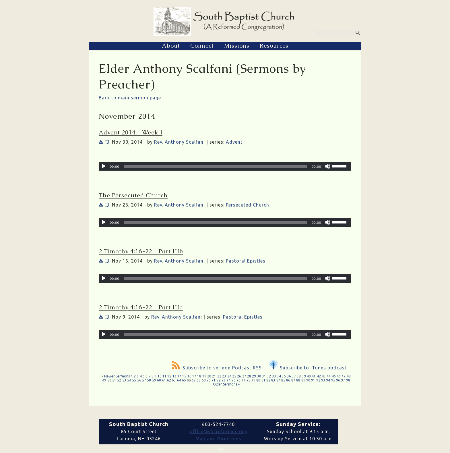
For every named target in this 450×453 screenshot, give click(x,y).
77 (243, 380)
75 (234, 380)
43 (324, 376)
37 (294, 376)
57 (144, 380)
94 (328, 380)
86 (288, 380)
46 (339, 376)
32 (269, 376)
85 (283, 380)
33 (274, 376)
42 (319, 376)
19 (204, 376)
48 (349, 376)
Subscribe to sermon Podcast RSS (217, 367)
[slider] (215, 166)
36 (289, 376)
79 (253, 380)
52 (119, 380)
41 (314, 376)
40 (309, 376)
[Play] (103, 166)
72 (219, 380)
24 (229, 376)
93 (323, 380)
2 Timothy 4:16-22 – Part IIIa (141, 307)
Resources (274, 45)
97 (343, 380)
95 (333, 380)
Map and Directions (218, 438)
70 (209, 380)
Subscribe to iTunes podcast (308, 367)
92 (318, 380)
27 (244, 376)
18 (199, 376)
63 (174, 380)
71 (214, 380)
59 (154, 380)
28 (249, 376)
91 (313, 380)
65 (184, 380)
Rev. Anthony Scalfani (179, 141)
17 (194, 376)
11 (164, 376)
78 (249, 380)
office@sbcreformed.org (218, 431)
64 (179, 380)
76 (238, 380)
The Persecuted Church (133, 195)
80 (258, 380)
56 (139, 380)
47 (344, 376)
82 (268, 380)
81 (263, 380)
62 (169, 380)
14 (179, 376)
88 (298, 380)
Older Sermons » (226, 384)
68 (199, 380)
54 (129, 380)
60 (159, 380)
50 (109, 380)
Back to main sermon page (130, 97)
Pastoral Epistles (245, 260)
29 (254, 376)
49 (104, 380)
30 (259, 376)
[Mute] (327, 166)
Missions (236, 45)
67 (194, 380)
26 (239, 376)
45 (334, 376)
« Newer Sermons (116, 376)
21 (214, 376)
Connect (202, 45)
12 (169, 376)
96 (338, 380)
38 (299, 376)
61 (164, 380)
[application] (225, 166)
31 (264, 376)
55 (134, 380)
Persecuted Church (247, 204)
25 (234, 376)
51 (114, 380)
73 (224, 380)
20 (209, 376)
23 (224, 376)
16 (189, 376)
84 (278, 380)
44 (329, 376)
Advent (234, 141)
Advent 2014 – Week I (130, 132)
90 (308, 380)
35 (284, 376)
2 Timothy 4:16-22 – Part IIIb (141, 251)
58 (149, 380)
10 (160, 376)
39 (304, 376)
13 (174, 376)
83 (273, 380)
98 (348, 380)
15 (184, 376)
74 (228, 380)
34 (279, 376)
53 (124, 380)
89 (303, 380)
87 (293, 380)
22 (219, 376)
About (171, 45)
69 (204, 380)
